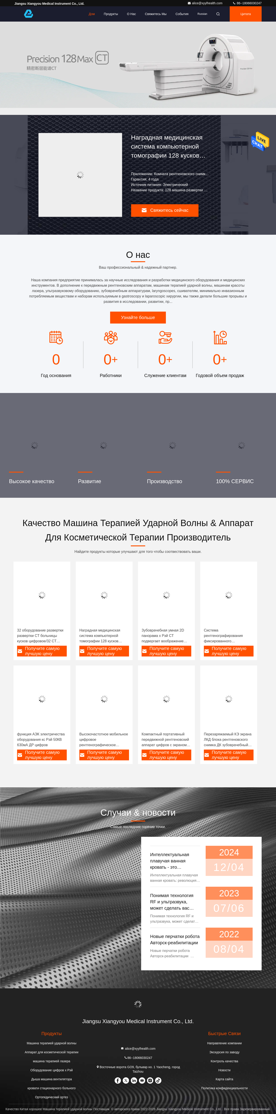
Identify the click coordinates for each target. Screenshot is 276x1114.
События (182, 14)
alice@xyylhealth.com (205, 3)
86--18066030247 (247, 3)
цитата (245, 14)
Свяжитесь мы (156, 14)
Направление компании (224, 1043)
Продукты (111, 14)
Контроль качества (224, 1061)
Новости (224, 1070)
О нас (131, 14)
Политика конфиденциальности (224, 1088)
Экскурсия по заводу (224, 1052)
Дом (92, 14)
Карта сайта (224, 1079)
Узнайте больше (138, 317)
